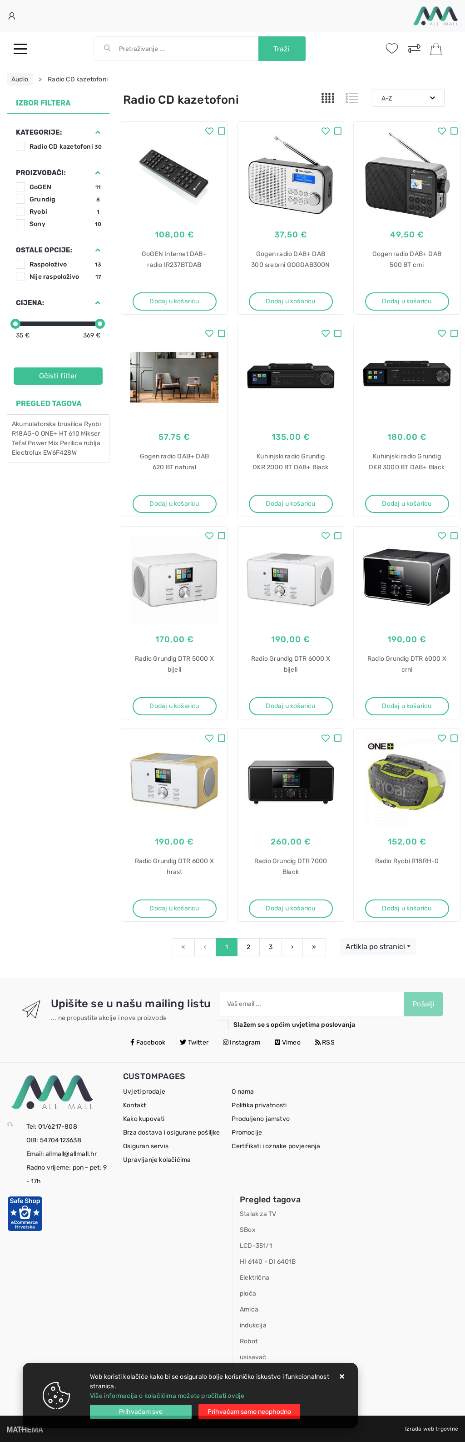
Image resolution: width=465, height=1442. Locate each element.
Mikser (90, 433)
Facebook (147, 1042)
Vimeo (287, 1042)
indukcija (253, 1325)
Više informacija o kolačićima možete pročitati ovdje (167, 1396)
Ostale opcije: (44, 250)
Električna (254, 1277)
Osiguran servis (145, 1146)
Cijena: (30, 303)
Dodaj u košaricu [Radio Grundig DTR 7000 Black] (290, 908)
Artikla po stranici (375, 946)
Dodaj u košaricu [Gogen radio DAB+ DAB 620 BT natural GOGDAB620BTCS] (174, 503)
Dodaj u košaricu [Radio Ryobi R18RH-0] (406, 908)
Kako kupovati (144, 1119)
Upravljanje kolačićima (157, 1160)
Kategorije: (39, 132)
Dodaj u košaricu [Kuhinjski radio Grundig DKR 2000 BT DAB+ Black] (290, 503)
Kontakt (134, 1105)
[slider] (15, 324)
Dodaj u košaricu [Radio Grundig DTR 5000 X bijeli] (174, 706)
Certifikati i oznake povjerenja (276, 1146)
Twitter (194, 1042)
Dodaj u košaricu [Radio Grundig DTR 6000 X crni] (406, 706)
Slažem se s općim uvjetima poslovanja (294, 1025)
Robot (248, 1341)
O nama (243, 1091)
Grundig (66, 199)
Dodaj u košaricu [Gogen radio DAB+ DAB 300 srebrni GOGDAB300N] (290, 301)
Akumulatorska (34, 424)
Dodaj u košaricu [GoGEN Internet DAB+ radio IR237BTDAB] (174, 301)
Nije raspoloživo (66, 277)
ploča (248, 1293)
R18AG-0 (25, 433)
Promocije (247, 1132)
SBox (248, 1230)
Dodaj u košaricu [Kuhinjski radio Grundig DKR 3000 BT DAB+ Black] (406, 503)
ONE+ (49, 433)
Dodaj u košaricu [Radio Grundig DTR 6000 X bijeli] (290, 706)
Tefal (19, 443)
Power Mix (43, 443)
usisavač (253, 1357)
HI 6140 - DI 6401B (268, 1262)
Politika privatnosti (259, 1105)
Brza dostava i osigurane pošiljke (171, 1132)
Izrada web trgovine (431, 1429)
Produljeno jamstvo (261, 1119)
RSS (325, 1042)
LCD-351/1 (256, 1246)
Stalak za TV (258, 1214)
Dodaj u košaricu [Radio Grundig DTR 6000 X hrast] (174, 908)
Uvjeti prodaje (144, 1091)
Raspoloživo (66, 264)
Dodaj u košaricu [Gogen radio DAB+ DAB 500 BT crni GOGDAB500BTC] (406, 301)
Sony (66, 224)
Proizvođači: (41, 173)
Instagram (241, 1042)
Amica (249, 1309)
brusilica (70, 424)
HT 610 (69, 433)
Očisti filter (58, 376)
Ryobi (66, 212)
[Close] (141, 1412)
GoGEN (66, 187)
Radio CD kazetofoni (66, 147)
